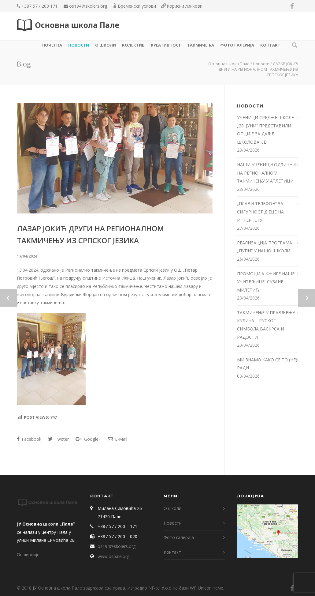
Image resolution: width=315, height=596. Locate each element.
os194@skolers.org (88, 6)
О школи (105, 45)
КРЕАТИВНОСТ (166, 45)
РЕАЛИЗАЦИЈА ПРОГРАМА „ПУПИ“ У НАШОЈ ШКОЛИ (264, 247)
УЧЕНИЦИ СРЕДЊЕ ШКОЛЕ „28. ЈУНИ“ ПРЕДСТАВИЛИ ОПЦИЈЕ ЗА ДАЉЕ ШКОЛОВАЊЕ (265, 130)
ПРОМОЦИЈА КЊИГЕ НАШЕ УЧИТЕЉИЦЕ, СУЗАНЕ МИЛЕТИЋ (266, 282)
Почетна (52, 45)
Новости (78, 45)
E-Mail (117, 439)
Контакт (270, 45)
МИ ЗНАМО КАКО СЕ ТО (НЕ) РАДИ (267, 364)
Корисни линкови (184, 6)
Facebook (29, 439)
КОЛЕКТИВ (133, 45)
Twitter (58, 439)
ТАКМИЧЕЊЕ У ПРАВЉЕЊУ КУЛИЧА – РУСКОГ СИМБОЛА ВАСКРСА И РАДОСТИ (266, 325)
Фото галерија (237, 45)
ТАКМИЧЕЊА (200, 45)
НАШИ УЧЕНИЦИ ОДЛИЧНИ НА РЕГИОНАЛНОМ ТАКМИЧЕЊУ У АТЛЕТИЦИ (266, 173)
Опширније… (30, 554)
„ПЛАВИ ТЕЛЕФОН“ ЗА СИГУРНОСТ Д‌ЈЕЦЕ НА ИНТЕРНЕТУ (260, 212)
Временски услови (137, 6)
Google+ (88, 439)
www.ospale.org (113, 556)
